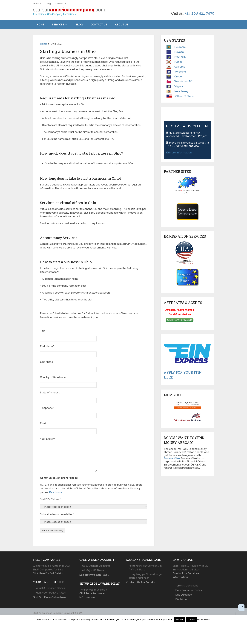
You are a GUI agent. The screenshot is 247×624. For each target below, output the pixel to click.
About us (37, 4)
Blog (48, 4)
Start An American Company (48, 613)
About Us (121, 24)
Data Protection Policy (188, 590)
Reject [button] (191, 620)
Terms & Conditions (186, 585)
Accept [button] (179, 620)
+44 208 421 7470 (199, 13)
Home (40, 24)
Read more (55, 492)
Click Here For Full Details (48, 573)
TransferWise (172, 458)
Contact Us (60, 4)
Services (58, 24)
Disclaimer (181, 599)
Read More (203, 619)
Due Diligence (183, 594)
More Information (179, 152)
